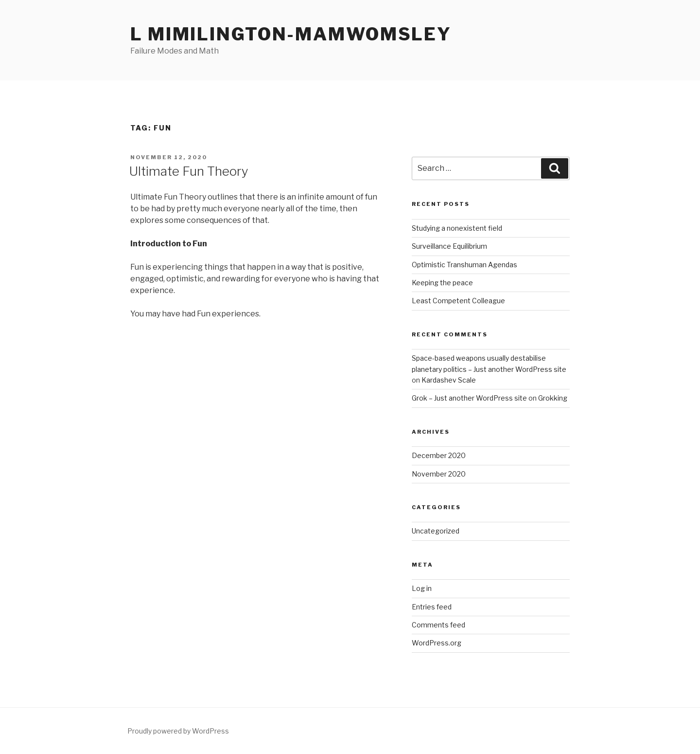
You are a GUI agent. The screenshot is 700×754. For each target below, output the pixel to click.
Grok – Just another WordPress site (469, 398)
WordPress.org (436, 643)
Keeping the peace (442, 282)
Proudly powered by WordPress (178, 731)
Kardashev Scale (448, 380)
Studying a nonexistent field (457, 228)
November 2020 (439, 474)
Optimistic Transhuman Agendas (464, 264)
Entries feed (432, 607)
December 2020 (439, 455)
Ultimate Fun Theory (188, 171)
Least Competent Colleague (458, 300)
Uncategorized (435, 531)
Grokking (552, 398)
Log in (422, 588)
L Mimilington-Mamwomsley (291, 34)
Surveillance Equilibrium (449, 246)
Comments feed (438, 625)
